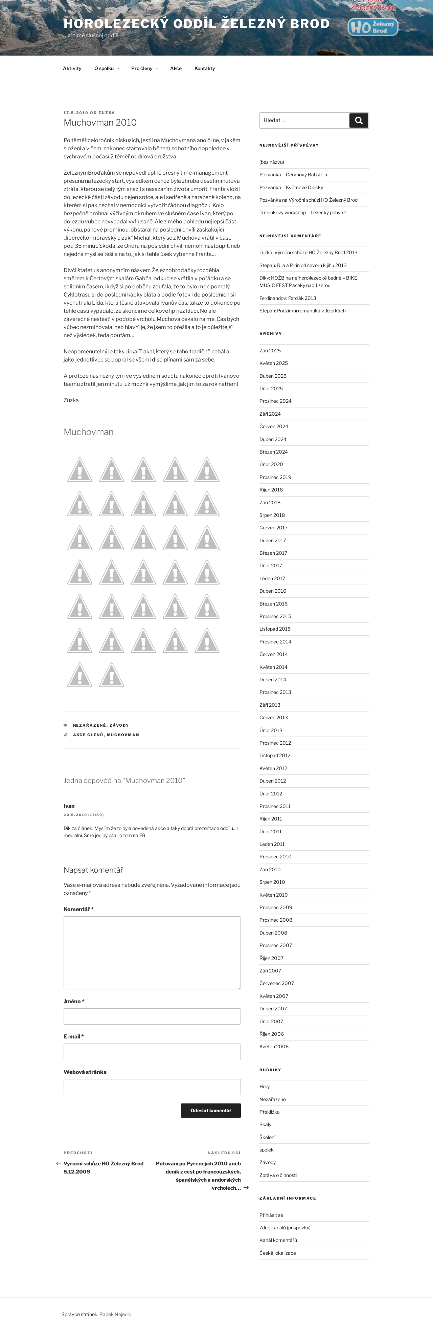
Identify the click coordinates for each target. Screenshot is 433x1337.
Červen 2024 (273, 426)
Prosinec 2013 (275, 692)
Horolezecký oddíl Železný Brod (197, 23)
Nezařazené (90, 725)
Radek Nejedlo (115, 1314)
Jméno (74, 1001)
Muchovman (123, 734)
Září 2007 (270, 970)
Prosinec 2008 (275, 920)
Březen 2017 (273, 553)
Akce (176, 68)
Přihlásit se (271, 1215)
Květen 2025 (273, 363)
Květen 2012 (273, 768)
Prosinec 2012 (275, 743)
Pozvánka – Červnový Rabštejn (293, 174)
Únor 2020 (271, 464)
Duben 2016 (272, 591)
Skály (265, 1124)
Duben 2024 (273, 439)
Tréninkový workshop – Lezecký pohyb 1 (302, 212)
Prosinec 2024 (275, 401)
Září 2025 (270, 350)
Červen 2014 (273, 654)
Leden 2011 (272, 844)
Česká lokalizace (277, 1253)
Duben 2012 (272, 781)
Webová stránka (85, 1072)
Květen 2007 (273, 996)
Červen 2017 (273, 527)
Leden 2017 (272, 578)
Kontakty (205, 68)
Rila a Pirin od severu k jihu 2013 (312, 265)
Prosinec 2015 (275, 616)
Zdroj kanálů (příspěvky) (285, 1227)
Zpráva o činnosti (278, 1175)
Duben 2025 (273, 376)
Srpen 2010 (272, 882)
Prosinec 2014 (275, 641)
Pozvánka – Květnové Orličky (291, 187)
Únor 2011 (270, 831)
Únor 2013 (270, 730)
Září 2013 (269, 705)
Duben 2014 (272, 679)
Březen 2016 (273, 604)
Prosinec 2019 (275, 477)
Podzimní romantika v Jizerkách (311, 310)
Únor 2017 (270, 565)
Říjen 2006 (271, 1034)
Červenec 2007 (276, 983)
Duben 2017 (272, 540)
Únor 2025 (271, 388)
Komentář (79, 909)
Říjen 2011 (270, 818)
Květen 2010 (273, 895)
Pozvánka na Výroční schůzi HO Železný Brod (308, 200)
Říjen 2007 (271, 958)
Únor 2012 (270, 793)
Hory (264, 1086)
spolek (266, 1150)
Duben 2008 (273, 933)
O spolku (107, 68)
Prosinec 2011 (275, 806)
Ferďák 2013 (302, 298)
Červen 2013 (273, 717)
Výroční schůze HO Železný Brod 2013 (316, 252)
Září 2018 (269, 502)
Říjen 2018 (271, 489)
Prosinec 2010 (275, 856)
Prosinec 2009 (275, 907)
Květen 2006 (274, 1046)
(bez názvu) (271, 162)
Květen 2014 (273, 667)
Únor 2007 (271, 1021)
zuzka (106, 112)
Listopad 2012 (274, 755)
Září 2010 (270, 869)
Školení (267, 1137)
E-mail (74, 1036)
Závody (120, 725)
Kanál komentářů (278, 1240)
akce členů (88, 734)
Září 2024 (270, 414)
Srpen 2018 (272, 515)
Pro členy (145, 68)
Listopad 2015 (275, 629)
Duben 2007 (273, 1008)
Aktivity (72, 68)
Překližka (269, 1112)
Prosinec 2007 (275, 945)
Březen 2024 (273, 452)
